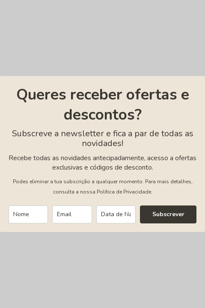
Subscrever (168, 214)
